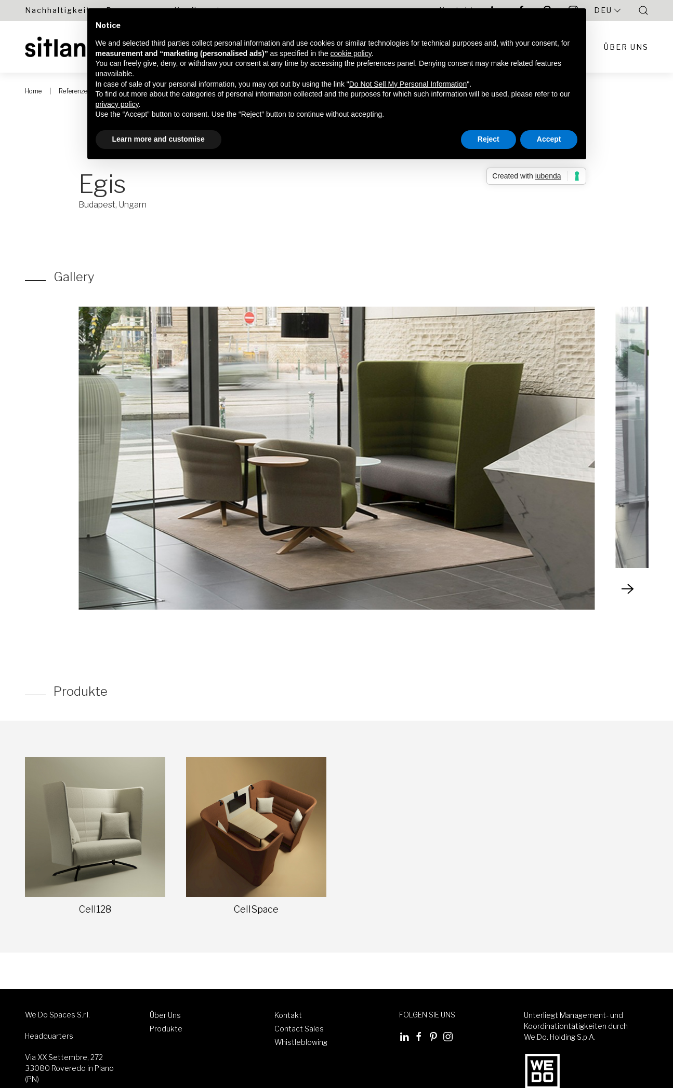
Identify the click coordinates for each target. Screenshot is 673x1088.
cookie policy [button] (351, 53)
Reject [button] (488, 139)
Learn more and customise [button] (158, 139)
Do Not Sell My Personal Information (408, 84)
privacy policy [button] (117, 104)
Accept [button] (549, 139)
